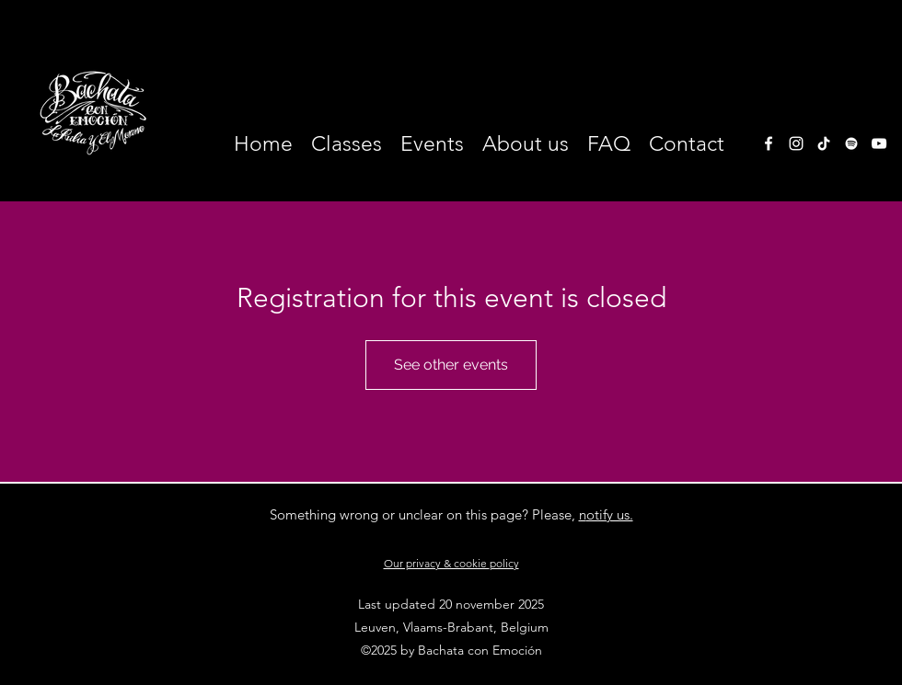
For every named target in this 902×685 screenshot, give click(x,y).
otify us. (609, 514)
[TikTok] (824, 143)
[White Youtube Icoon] (879, 143)
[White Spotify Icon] (851, 143)
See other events (451, 364)
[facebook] (768, 143)
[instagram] (796, 143)
